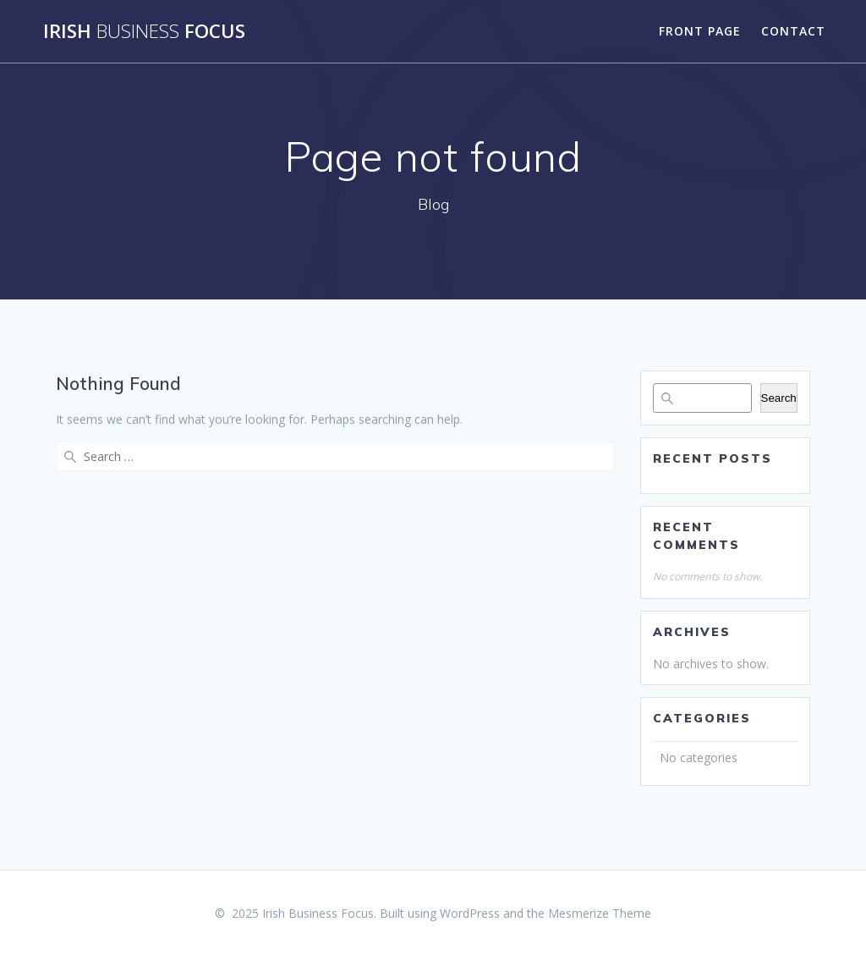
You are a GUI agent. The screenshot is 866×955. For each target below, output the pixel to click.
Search (779, 398)
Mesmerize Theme (599, 913)
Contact (793, 31)
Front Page (700, 31)
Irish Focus (144, 31)
